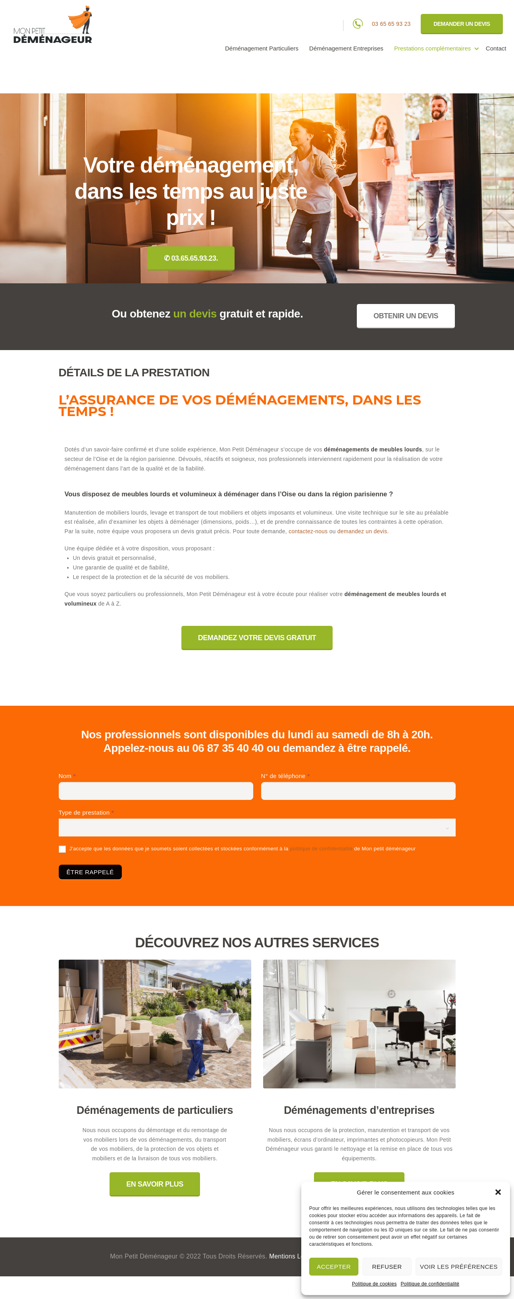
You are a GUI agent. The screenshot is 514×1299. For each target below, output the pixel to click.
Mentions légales (294, 1256)
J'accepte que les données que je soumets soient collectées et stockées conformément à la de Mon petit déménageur (237, 849)
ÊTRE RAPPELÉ (90, 872)
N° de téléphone (285, 775)
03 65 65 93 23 (391, 24)
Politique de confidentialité (429, 1284)
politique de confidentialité (321, 849)
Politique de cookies (374, 1284)
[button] (498, 1192)
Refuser (387, 1266)
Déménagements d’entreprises (359, 1110)
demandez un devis (363, 531)
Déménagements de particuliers (155, 1110)
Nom (67, 775)
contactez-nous (308, 531)
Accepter (334, 1266)
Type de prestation (86, 812)
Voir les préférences (459, 1266)
